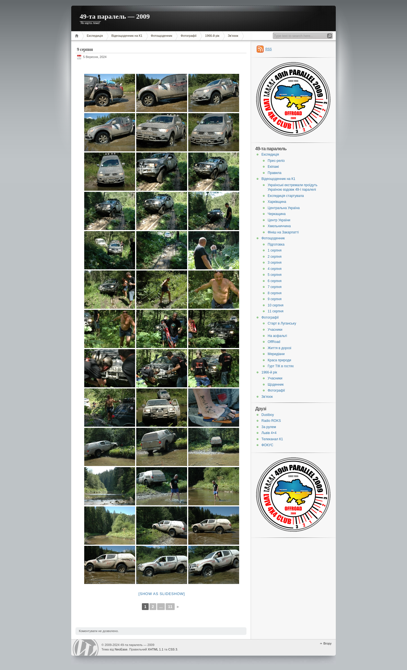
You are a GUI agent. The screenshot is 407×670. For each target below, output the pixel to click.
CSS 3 (172, 649)
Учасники (275, 330)
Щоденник (276, 384)
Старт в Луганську (282, 323)
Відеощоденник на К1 (126, 35)
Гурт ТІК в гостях (281, 366)
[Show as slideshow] (161, 594)
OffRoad (274, 342)
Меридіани (276, 354)
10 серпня (275, 305)
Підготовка (276, 244)
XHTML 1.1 (155, 649)
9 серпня (275, 299)
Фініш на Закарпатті (283, 232)
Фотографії (188, 35)
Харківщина (277, 202)
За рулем (268, 427)
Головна (77, 35)
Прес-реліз (276, 161)
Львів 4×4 (268, 433)
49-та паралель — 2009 (115, 16)
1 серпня (275, 250)
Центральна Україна (284, 208)
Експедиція (95, 35)
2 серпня (275, 257)
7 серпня (275, 287)
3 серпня (275, 263)
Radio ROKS (271, 421)
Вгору (327, 643)
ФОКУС (267, 445)
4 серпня (275, 269)
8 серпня (275, 293)
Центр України (279, 220)
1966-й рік (212, 35)
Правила (275, 173)
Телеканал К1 (272, 439)
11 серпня (275, 311)
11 (170, 606)
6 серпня (275, 281)
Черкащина (276, 214)
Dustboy (267, 415)
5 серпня (275, 275)
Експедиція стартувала (286, 196)
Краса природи (279, 360)
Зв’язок (233, 35)
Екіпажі (273, 167)
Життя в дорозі (279, 348)
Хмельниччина (279, 226)
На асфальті (277, 336)
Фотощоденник (161, 35)
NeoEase (121, 649)
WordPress (86, 647)
